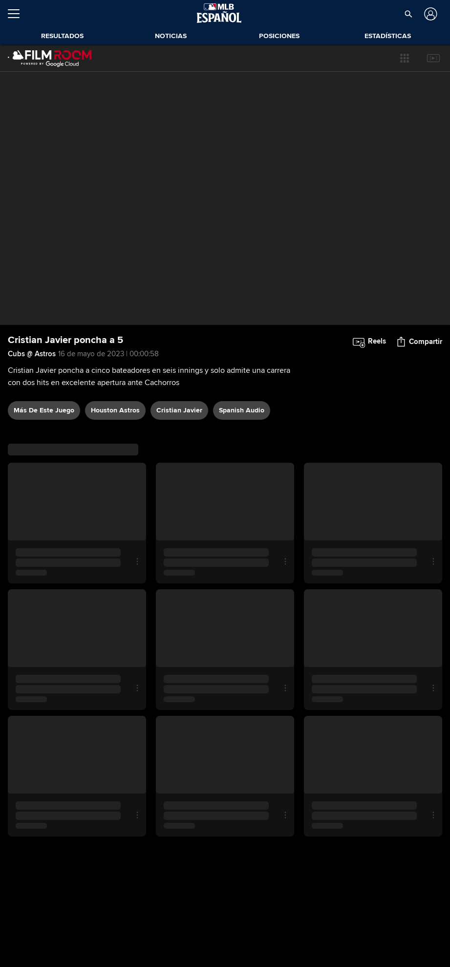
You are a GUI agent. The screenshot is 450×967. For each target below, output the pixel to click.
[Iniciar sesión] (429, 13)
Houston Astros (115, 410)
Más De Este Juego (44, 410)
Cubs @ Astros (32, 353)
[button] (404, 58)
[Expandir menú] (17, 13)
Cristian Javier (179, 410)
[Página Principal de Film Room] (50, 58)
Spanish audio (241, 410)
